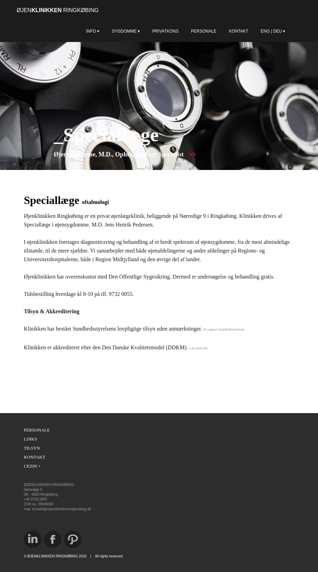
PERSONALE (203, 31)
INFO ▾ (92, 31)
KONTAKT (238, 31)
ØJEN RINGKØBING (57, 10)
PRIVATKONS (165, 31)
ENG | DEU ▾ (286, 31)
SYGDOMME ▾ (126, 31)
